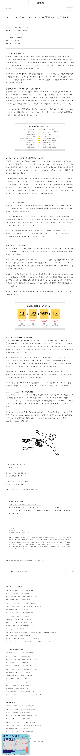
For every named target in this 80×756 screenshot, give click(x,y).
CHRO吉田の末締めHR (21, 30)
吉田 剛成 (18, 43)
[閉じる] (29, 734)
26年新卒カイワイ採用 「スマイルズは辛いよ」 (24, 504)
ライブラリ (8, 9)
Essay (17, 40)
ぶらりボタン (69, 9)
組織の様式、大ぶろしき (21, 27)
